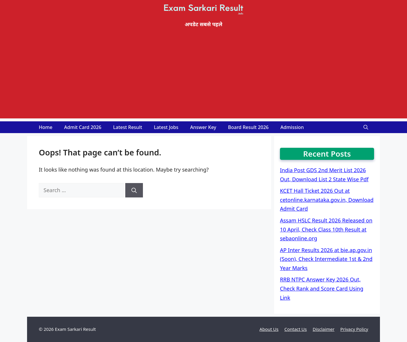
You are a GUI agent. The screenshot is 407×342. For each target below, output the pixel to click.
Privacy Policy (354, 329)
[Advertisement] (203, 77)
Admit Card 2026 (82, 127)
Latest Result (127, 127)
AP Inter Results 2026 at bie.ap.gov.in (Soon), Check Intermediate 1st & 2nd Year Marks (326, 259)
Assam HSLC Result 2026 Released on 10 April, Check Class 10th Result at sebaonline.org (326, 229)
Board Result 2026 (248, 127)
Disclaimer (323, 329)
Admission (292, 127)
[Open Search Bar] (366, 127)
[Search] (134, 190)
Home (45, 127)
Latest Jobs (166, 127)
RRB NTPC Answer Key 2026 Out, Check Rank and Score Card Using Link (321, 288)
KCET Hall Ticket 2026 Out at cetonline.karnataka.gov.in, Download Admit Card (326, 199)
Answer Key (203, 127)
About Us (268, 329)
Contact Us (295, 329)
